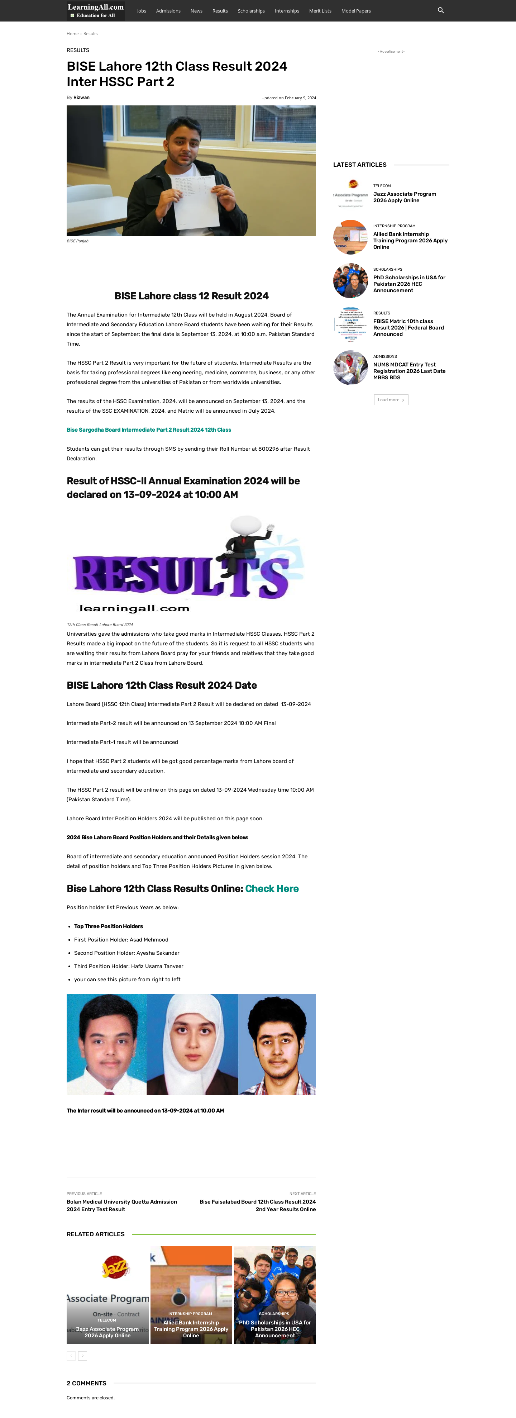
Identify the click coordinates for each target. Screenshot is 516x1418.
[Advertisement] (391, 100)
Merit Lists (320, 11)
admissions (385, 357)
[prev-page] (71, 1356)
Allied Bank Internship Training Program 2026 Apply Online (191, 1329)
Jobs (141, 11)
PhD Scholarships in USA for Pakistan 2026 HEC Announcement (275, 1329)
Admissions (168, 11)
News (196, 11)
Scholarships (251, 11)
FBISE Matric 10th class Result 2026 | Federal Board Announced (408, 327)
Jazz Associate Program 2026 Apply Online (107, 1332)
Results (220, 11)
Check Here (272, 889)
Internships (287, 11)
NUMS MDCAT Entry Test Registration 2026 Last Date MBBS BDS (409, 371)
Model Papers (356, 11)
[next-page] (82, 1356)
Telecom (106, 1320)
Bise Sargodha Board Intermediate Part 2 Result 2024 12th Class (149, 430)
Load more (391, 400)
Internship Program (190, 1314)
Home (73, 33)
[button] (440, 11)
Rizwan (81, 97)
